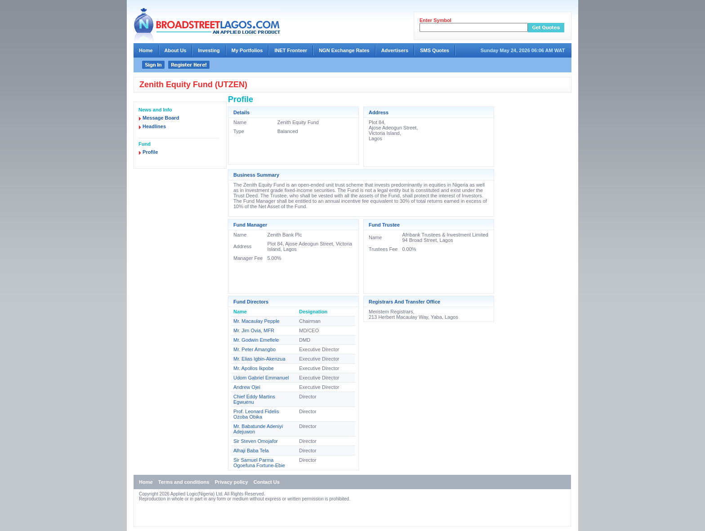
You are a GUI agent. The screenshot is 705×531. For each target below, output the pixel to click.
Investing (208, 50)
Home (146, 50)
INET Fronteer (290, 50)
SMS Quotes (434, 50)
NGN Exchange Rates (344, 50)
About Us (176, 50)
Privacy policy (231, 482)
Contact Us (267, 482)
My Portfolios (247, 50)
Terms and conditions (183, 482)
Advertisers (395, 50)
